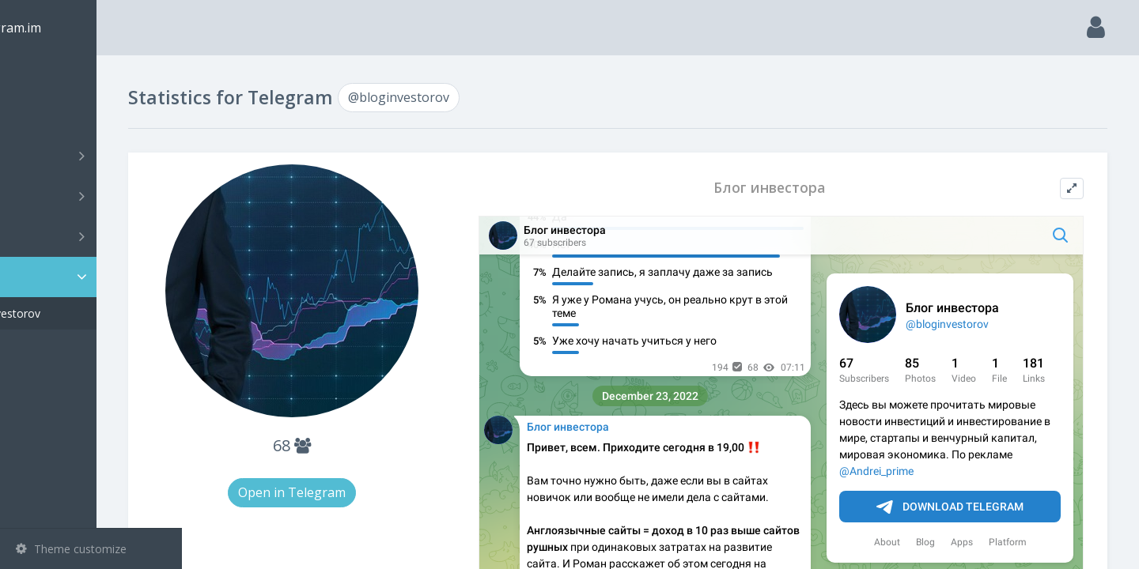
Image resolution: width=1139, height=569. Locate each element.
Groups (93, 196)
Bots (93, 236)
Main (38, 75)
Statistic (96, 276)
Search (41, 115)
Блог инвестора (797, 187)
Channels (93, 156)
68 (362, 445)
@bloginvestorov (83, 313)
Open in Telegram (362, 492)
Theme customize (71, 548)
